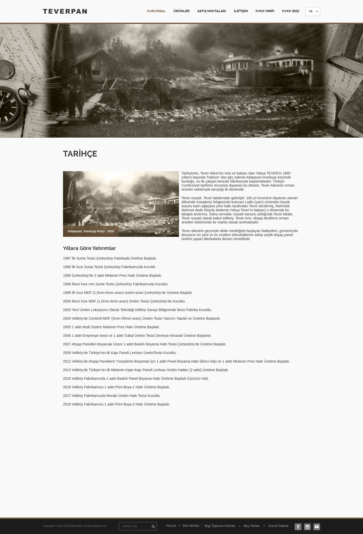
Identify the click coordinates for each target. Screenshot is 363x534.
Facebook (296, 526)
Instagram (306, 526)
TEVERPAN (65, 11)
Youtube (315, 526)
